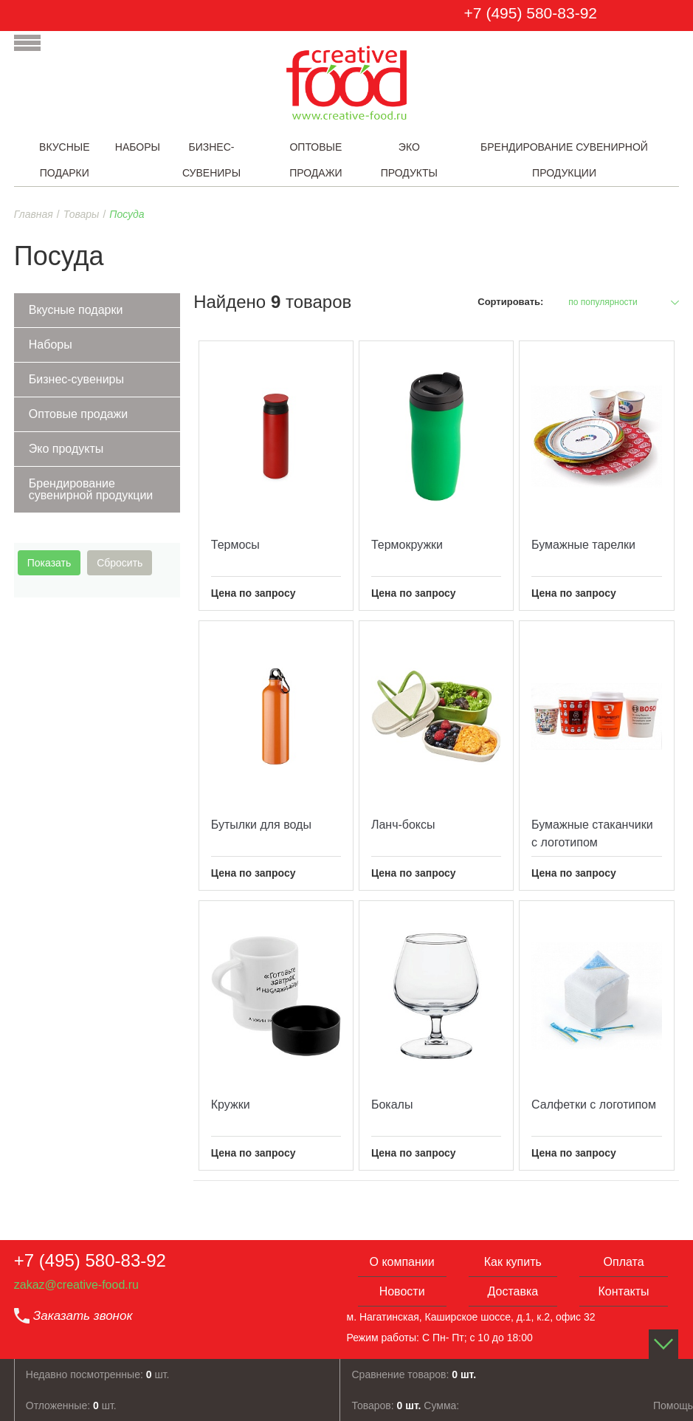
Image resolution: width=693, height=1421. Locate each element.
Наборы (50, 344)
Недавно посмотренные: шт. (98, 1374)
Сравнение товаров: (413, 1374)
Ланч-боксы (403, 824)
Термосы (235, 544)
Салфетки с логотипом (593, 1104)
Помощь (673, 1405)
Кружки (230, 1104)
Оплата (624, 1262)
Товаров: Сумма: (405, 1405)
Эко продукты (66, 448)
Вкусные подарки (76, 310)
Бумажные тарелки (583, 544)
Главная (33, 214)
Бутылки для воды (261, 824)
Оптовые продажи (78, 414)
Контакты (623, 1291)
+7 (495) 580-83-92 (530, 12)
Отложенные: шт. (71, 1405)
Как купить (513, 1262)
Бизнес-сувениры (76, 379)
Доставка (512, 1291)
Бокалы (392, 1104)
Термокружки (407, 544)
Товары (81, 214)
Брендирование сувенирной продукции (91, 489)
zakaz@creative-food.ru (76, 1284)
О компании (401, 1262)
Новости (402, 1291)
